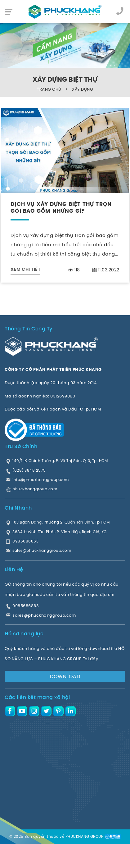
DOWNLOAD (65, 676)
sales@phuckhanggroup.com (44, 615)
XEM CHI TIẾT (25, 269)
